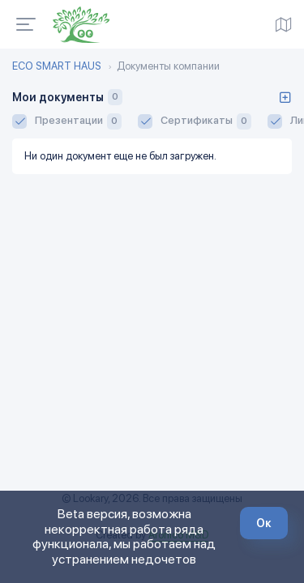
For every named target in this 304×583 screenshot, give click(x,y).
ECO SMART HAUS (56, 66)
